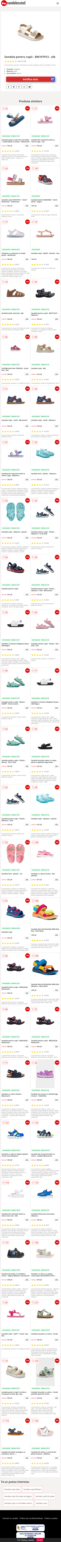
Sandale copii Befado (32, 1489)
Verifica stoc (39, 79)
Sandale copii (41, 1503)
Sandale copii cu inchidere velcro (18, 1503)
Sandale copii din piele (44, 1496)
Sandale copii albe (12, 1489)
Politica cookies (51, 1518)
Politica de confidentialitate (31, 1518)
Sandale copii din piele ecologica (18, 1496)
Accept (40, 1540)
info (27, 145)
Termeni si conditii (10, 1518)
